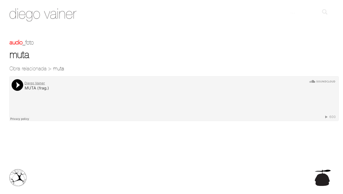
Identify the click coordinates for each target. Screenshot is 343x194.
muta (58, 68)
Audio (15, 42)
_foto (28, 42)
